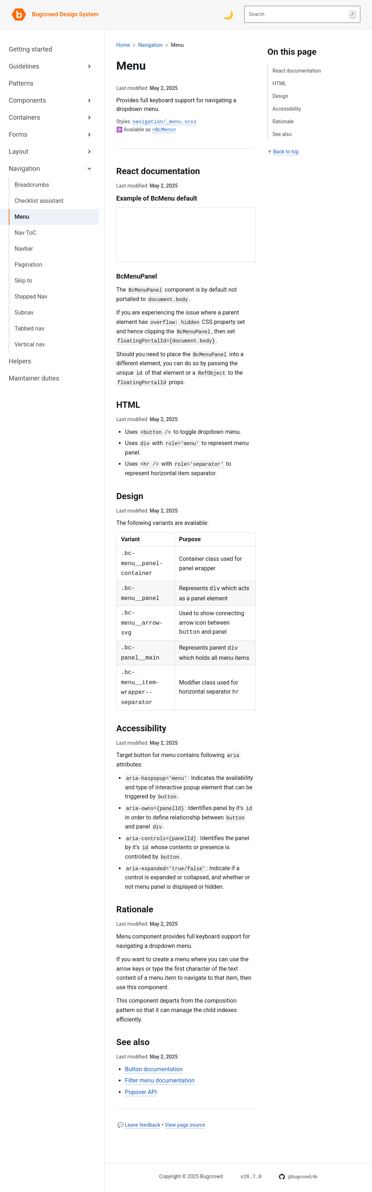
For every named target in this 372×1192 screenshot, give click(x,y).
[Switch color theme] (228, 14)
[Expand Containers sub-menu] (89, 117)
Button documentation (154, 1069)
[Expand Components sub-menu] (89, 100)
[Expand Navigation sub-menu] (89, 168)
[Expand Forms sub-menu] (89, 134)
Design (280, 96)
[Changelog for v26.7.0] (251, 1176)
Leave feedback (142, 1125)
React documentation (296, 71)
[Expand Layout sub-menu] (89, 151)
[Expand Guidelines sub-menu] (89, 66)
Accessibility (286, 109)
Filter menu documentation (160, 1080)
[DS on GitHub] (298, 1176)
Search (302, 15)
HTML (279, 83)
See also (282, 134)
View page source (185, 1125)
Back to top (286, 152)
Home (123, 45)
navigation (150, 45)
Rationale (283, 121)
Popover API (141, 1092)
